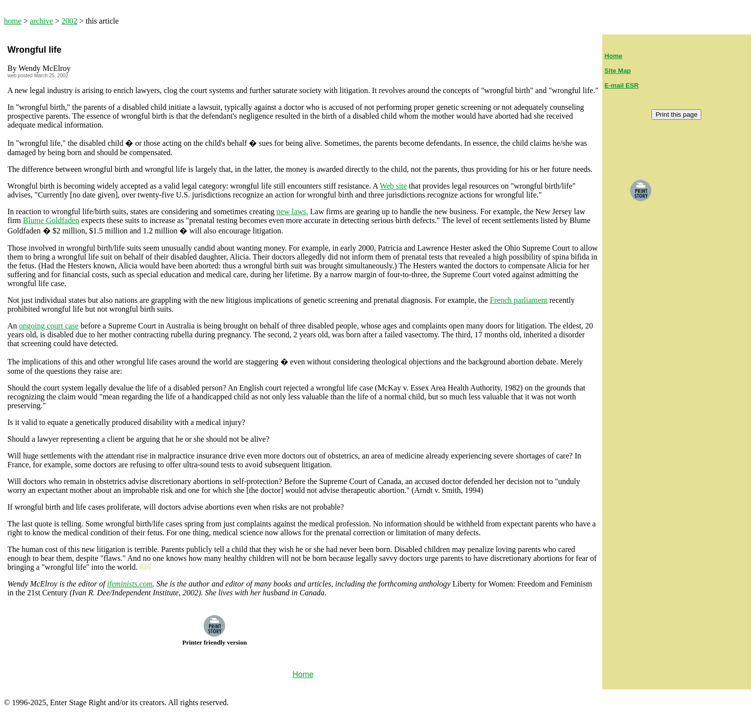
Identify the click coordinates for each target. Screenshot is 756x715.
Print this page (676, 114)
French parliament (519, 300)
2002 (69, 21)
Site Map (618, 70)
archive (41, 21)
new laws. (292, 211)
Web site (393, 186)
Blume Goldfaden (51, 220)
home (13, 21)
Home (613, 56)
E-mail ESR (622, 85)
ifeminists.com (129, 584)
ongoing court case (49, 326)
